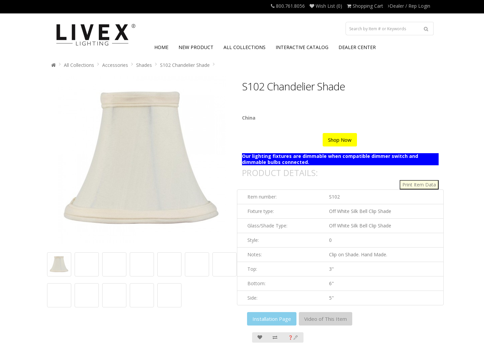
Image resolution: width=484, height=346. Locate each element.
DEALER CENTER (357, 47)
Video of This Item (325, 318)
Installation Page (271, 318)
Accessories (115, 65)
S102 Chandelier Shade (185, 65)
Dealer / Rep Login (409, 6)
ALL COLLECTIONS (245, 47)
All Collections (79, 65)
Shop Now (340, 139)
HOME (161, 47)
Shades (144, 65)
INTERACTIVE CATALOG (302, 47)
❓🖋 (293, 337)
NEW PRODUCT (195, 47)
